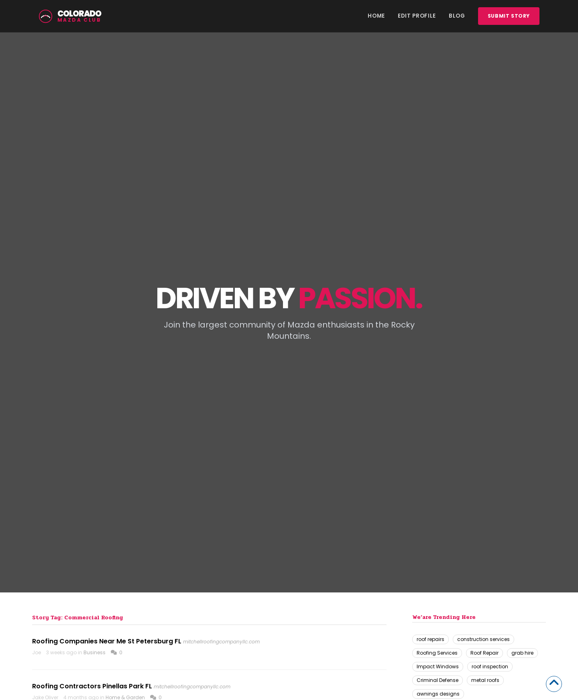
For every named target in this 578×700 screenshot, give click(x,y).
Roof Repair (484, 652)
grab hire (522, 652)
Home (376, 16)
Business (94, 652)
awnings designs (438, 693)
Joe (36, 652)
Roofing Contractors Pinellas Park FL (92, 686)
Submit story (509, 15)
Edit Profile (417, 16)
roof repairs (430, 639)
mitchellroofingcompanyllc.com (221, 641)
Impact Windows (438, 666)
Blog (457, 16)
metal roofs (485, 680)
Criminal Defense (437, 680)
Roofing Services (437, 652)
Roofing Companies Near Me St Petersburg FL (106, 641)
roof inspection (490, 666)
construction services (483, 639)
